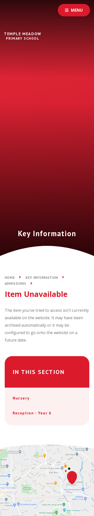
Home (10, 277)
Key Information (42, 277)
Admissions (15, 283)
